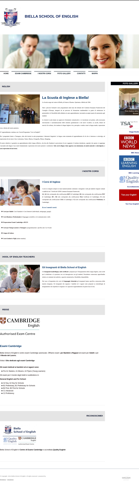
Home (6, 74)
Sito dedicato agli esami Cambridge (20, 361)
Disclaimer (10, 479)
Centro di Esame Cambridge (30, 450)
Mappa (95, 74)
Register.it (3, 479)
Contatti (81, 74)
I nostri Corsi (44, 74)
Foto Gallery (64, 74)
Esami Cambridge (23, 74)
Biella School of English (51, 16)
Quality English (59, 450)
